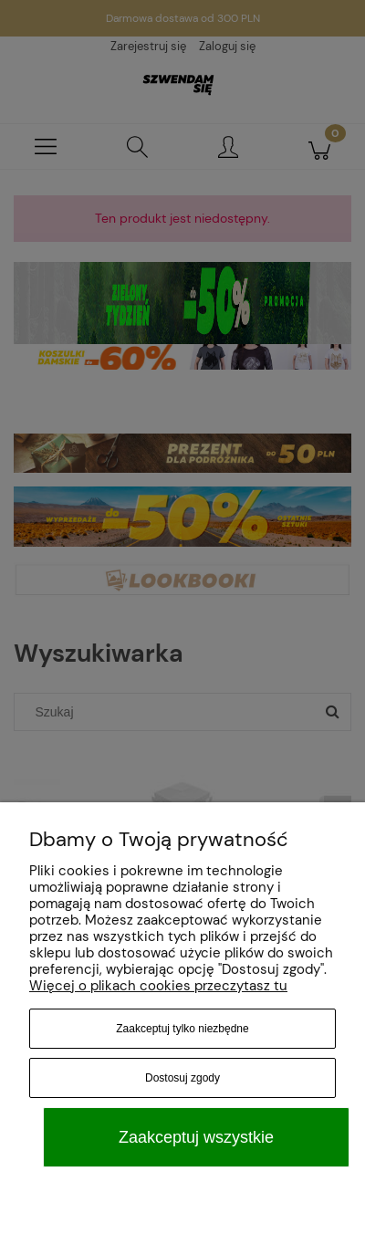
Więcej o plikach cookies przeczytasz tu (158, 986)
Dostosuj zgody (182, 1078)
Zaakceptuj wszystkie (196, 1137)
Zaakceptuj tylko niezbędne (182, 1028)
